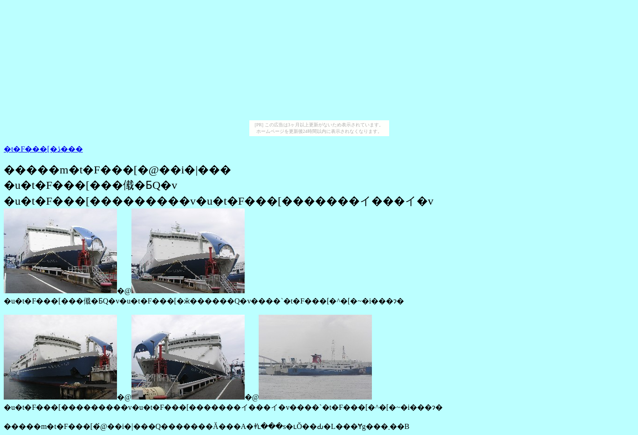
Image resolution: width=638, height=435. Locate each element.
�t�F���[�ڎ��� (43, 149)
